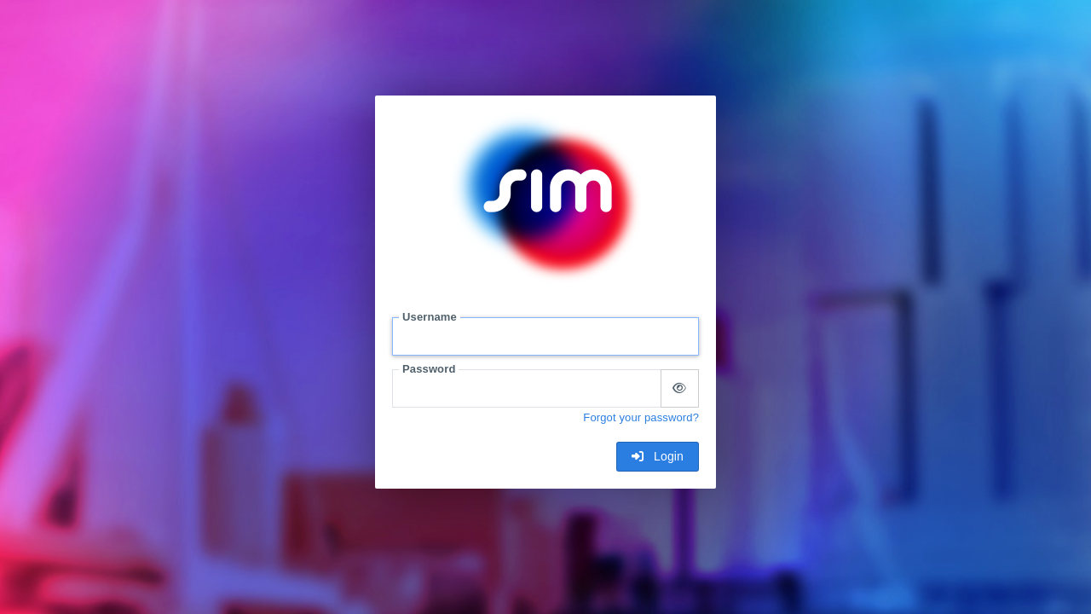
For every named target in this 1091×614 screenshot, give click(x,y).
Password (428, 368)
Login (658, 456)
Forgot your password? (641, 417)
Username (429, 316)
